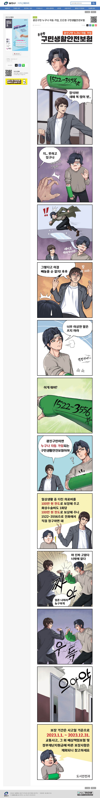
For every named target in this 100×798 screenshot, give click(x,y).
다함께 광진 (91, 8)
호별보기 (7, 8)
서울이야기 (68, 8)
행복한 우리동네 (79, 8)
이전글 (87, 12)
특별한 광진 (16, 8)
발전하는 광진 (28, 8)
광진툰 (59, 8)
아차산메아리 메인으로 (16, 3)
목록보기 (93, 12)
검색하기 (93, 3)
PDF (16, 54)
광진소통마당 (50, 8)
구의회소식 (39, 8)
